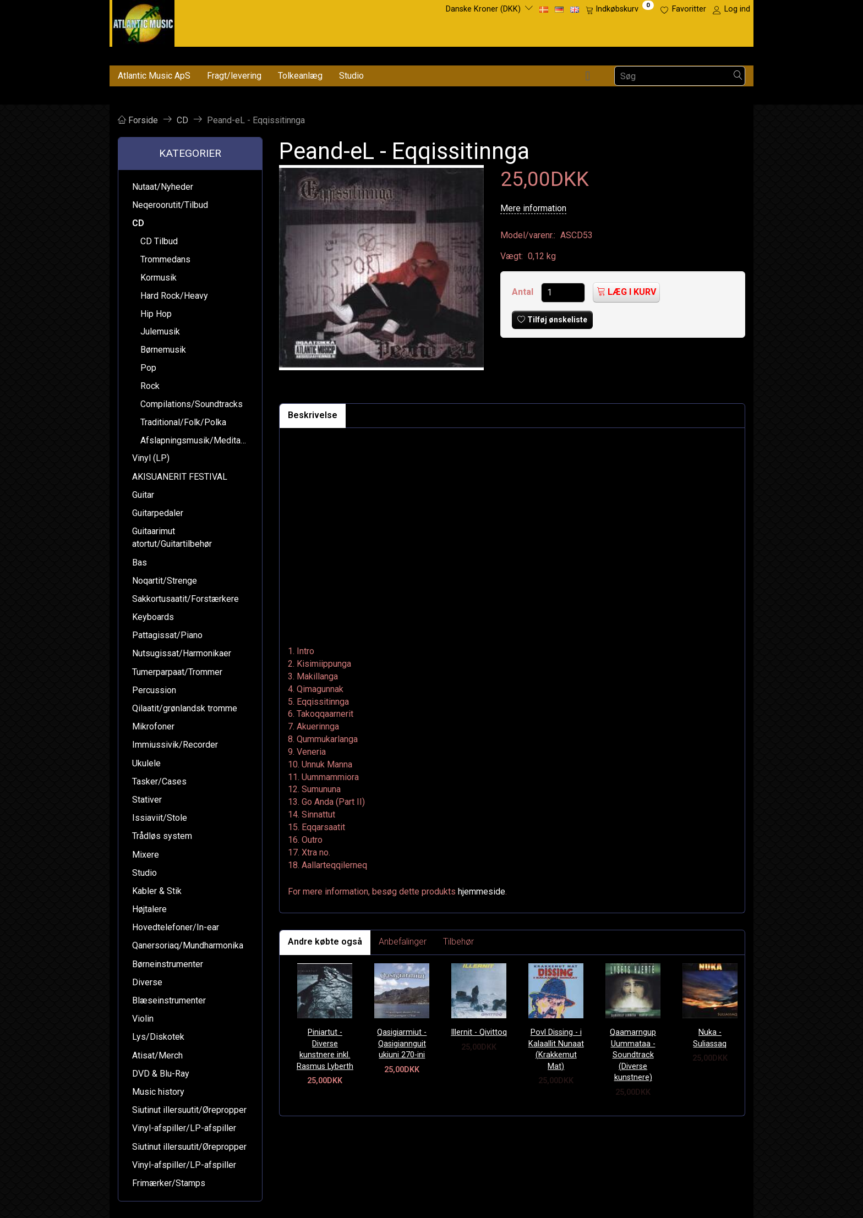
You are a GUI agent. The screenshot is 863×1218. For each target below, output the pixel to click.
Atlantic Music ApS (154, 75)
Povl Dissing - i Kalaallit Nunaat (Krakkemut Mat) (556, 1049)
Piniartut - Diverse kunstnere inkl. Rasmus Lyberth (325, 1049)
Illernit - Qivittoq (479, 1032)
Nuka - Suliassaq (710, 1038)
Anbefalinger (403, 941)
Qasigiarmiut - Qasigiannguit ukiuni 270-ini (402, 1044)
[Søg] (738, 76)
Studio (351, 75)
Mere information (533, 208)
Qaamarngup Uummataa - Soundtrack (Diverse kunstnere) (633, 1055)
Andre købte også (325, 941)
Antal (524, 292)
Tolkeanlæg (300, 75)
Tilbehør (458, 941)
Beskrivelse (312, 415)
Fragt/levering (234, 75)
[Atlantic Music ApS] (143, 21)
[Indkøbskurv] (619, 9)
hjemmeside (481, 891)
